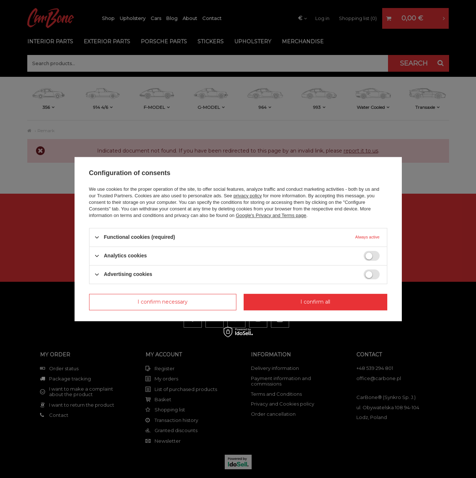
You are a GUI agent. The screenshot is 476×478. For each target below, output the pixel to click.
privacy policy (247, 195)
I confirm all (315, 302)
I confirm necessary (162, 302)
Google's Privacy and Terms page (271, 215)
